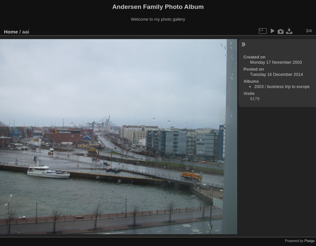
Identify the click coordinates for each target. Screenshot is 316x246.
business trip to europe (288, 86)
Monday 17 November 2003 (276, 62)
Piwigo (310, 241)
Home (11, 31)
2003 (258, 86)
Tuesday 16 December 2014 (276, 74)
